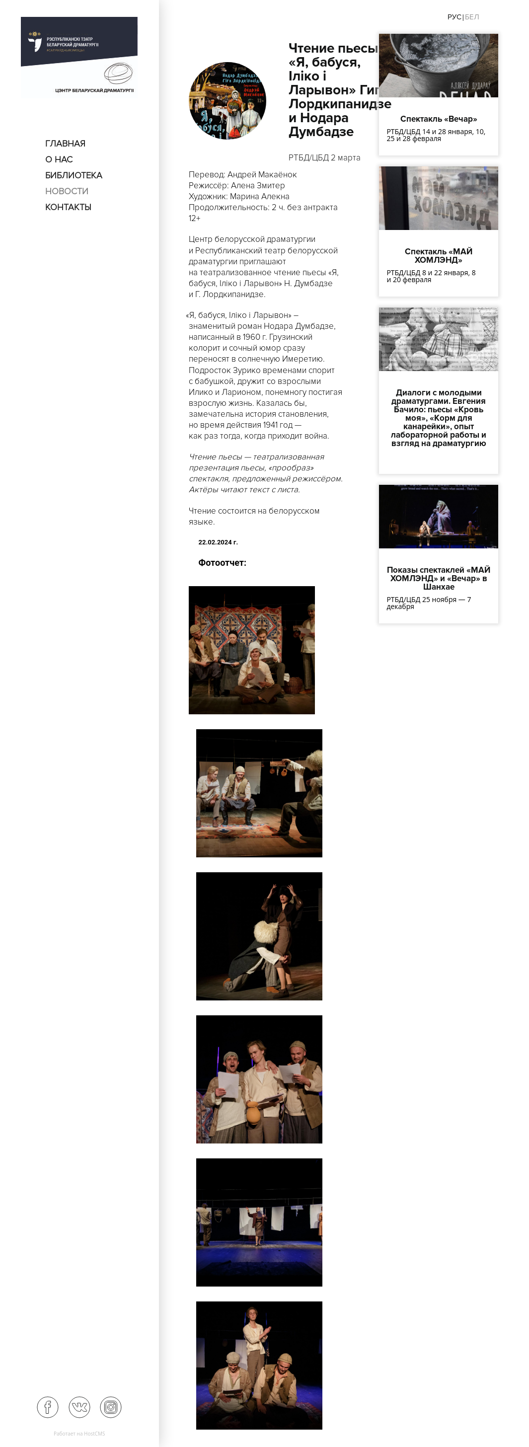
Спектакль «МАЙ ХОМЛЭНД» (438, 255)
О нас (59, 159)
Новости (66, 191)
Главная (65, 143)
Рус (454, 16)
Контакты (68, 207)
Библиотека (73, 175)
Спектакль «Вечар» (438, 119)
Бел (472, 16)
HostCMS (94, 1433)
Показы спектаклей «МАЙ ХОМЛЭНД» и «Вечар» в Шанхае (438, 578)
